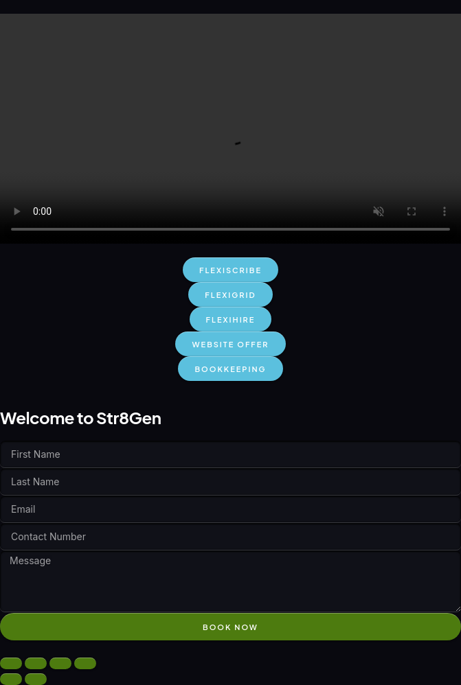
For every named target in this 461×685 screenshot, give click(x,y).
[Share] (60, 663)
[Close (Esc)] (85, 663)
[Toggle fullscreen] (36, 663)
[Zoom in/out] (11, 663)
